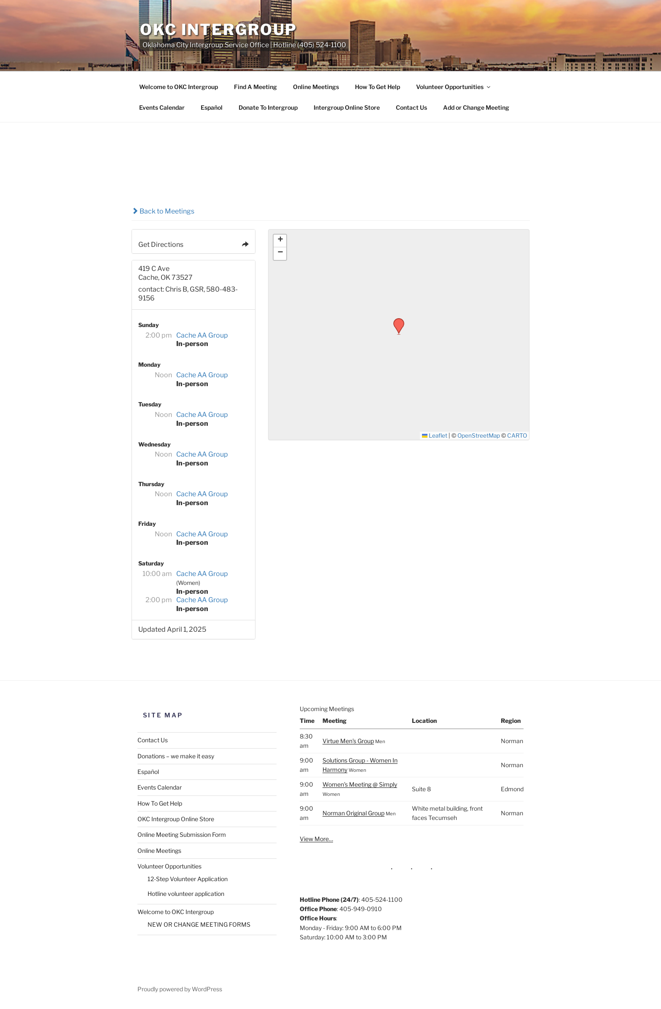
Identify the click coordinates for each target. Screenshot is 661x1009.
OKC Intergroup (218, 29)
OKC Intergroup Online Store (175, 818)
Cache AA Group (202, 335)
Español (212, 107)
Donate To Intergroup (268, 107)
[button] (395, 320)
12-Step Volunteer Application (188, 878)
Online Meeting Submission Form (181, 834)
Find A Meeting (255, 86)
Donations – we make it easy (175, 756)
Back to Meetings (163, 211)
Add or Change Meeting (476, 107)
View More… (316, 838)
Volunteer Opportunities (454, 86)
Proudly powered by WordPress (179, 989)
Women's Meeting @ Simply (359, 784)
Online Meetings (316, 86)
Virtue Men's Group (348, 740)
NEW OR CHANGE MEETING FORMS (199, 924)
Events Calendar (162, 107)
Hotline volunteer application (186, 893)
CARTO (517, 435)
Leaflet (435, 435)
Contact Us (411, 107)
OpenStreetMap (478, 435)
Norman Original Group (353, 813)
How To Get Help (377, 86)
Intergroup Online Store (347, 107)
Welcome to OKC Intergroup (178, 86)
